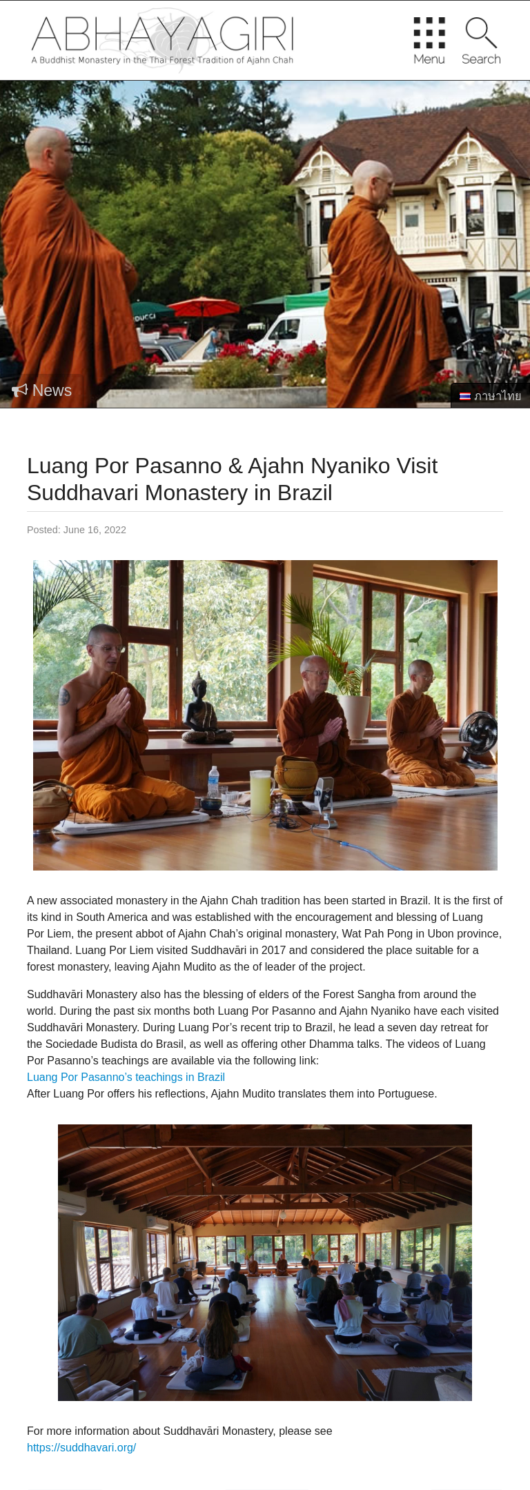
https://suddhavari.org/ (81, 1447)
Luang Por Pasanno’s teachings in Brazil (126, 1077)
